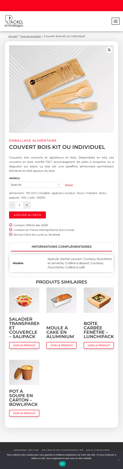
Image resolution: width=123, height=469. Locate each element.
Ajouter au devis (27, 215)
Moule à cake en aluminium (60, 335)
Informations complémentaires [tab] (61, 248)
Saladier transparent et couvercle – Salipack (24, 331)
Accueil (13, 36)
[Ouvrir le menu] (116, 21)
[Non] (118, 460)
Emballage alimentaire (33, 140)
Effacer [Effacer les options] (69, 184)
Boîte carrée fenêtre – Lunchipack (99, 333)
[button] (109, 50)
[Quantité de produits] (19, 205)
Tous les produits (33, 36)
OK (62, 464)
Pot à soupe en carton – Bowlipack (23, 401)
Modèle (14, 178)
